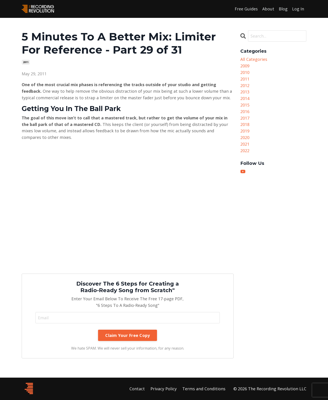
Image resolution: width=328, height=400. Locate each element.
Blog (283, 9)
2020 (244, 137)
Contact (137, 388)
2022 (244, 150)
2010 (244, 72)
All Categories (253, 59)
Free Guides (246, 9)
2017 (244, 118)
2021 (244, 144)
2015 (244, 105)
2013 (244, 92)
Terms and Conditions (203, 388)
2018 (244, 124)
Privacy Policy (163, 388)
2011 (25, 62)
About (268, 9)
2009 (244, 66)
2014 (244, 98)
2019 (244, 131)
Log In (298, 9)
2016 (244, 111)
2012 (244, 85)
